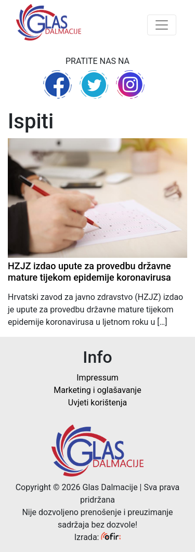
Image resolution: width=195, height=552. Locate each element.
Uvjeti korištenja (97, 403)
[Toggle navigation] (161, 25)
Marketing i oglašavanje (97, 390)
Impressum (97, 378)
